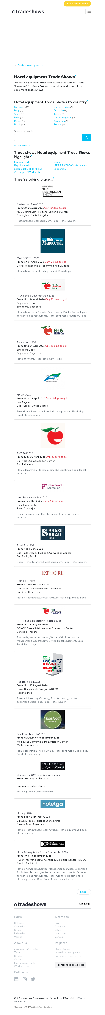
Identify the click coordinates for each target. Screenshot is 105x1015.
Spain (17, 114)
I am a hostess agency (67, 952)
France (57, 124)
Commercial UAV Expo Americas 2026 (38, 775)
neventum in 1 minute (26, 949)
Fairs (18, 917)
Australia (59, 110)
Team (17, 952)
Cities (17, 930)
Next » (84, 892)
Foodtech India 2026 (28, 682)
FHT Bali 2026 (25, 453)
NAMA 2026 (24, 395)
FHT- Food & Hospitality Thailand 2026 (39, 621)
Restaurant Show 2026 (30, 204)
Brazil (17, 124)
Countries (19, 927)
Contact (19, 956)
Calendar (19, 923)
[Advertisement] (52, 40)
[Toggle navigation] (89, 11)
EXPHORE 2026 (26, 581)
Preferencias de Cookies (70, 965)
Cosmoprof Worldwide (27, 172)
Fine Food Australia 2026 (31, 734)
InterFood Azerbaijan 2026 (32, 498)
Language (84, 904)
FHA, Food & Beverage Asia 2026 (35, 296)
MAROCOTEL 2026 (28, 258)
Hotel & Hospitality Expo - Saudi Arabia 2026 (42, 852)
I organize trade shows (68, 956)
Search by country (24, 131)
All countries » (22, 146)
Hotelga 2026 (25, 813)
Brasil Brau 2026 (26, 545)
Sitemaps (62, 917)
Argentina (59, 121)
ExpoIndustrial (22, 165)
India (16, 118)
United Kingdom (63, 118)
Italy (16, 110)
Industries (19, 933)
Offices (18, 960)
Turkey (57, 114)
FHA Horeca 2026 (27, 342)
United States (62, 107)
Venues (18, 937)
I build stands (62, 949)
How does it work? (24, 963)
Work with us (21, 966)
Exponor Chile (22, 162)
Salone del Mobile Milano (28, 169)
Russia (17, 121)
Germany (19, 107)
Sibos (57, 162)
